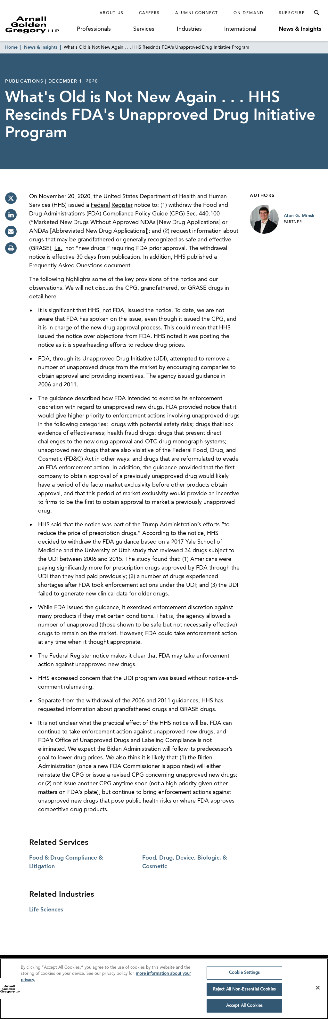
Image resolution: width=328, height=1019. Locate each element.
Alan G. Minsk (299, 216)
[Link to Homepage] (40, 25)
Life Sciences (46, 910)
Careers (149, 13)
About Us (112, 13)
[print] (11, 248)
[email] (11, 231)
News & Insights (300, 29)
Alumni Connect (196, 13)
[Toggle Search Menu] (316, 12)
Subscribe (292, 13)
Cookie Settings (244, 975)
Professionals (94, 29)
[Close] (318, 990)
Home (11, 47)
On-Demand (249, 13)
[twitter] (11, 198)
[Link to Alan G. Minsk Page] (264, 219)
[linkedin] (11, 215)
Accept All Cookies (244, 1008)
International (240, 29)
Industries (189, 29)
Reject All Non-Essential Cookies (244, 992)
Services (143, 29)
